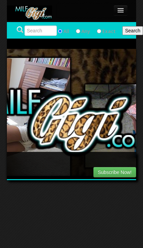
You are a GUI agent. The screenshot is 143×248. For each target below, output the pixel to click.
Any (85, 31)
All (66, 31)
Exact (109, 31)
